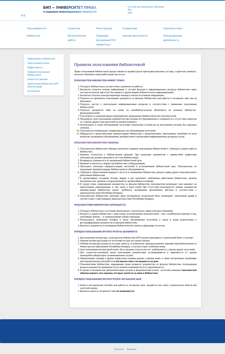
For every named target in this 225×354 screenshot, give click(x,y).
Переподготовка (172, 28)
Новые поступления (37, 79)
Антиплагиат (33, 90)
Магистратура (104, 28)
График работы (35, 67)
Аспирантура (129, 28)
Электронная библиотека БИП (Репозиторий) (42, 85)
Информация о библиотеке (41, 58)
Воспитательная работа (77, 38)
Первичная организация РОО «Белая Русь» (105, 40)
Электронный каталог (38, 62)
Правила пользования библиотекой (38, 73)
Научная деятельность (135, 35)
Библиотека (33, 35)
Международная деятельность (172, 38)
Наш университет (37, 28)
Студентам (74, 28)
